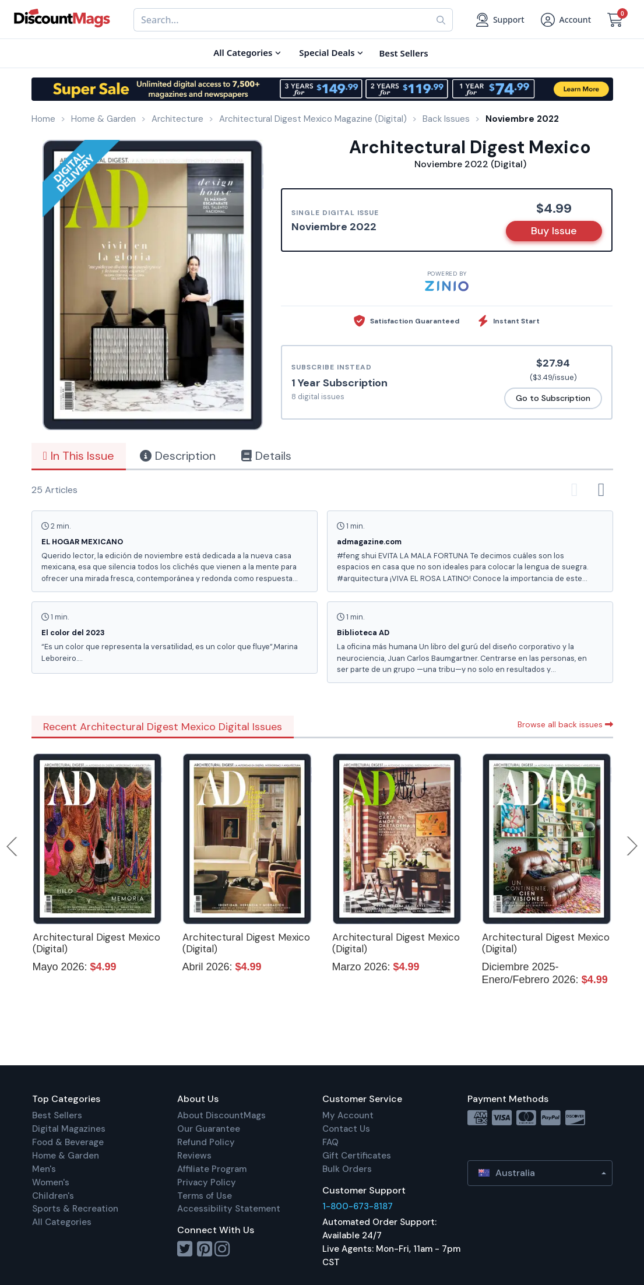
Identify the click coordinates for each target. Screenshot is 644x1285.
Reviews (194, 1155)
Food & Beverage (68, 1142)
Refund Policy (206, 1142)
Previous (13, 846)
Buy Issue (554, 231)
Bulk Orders (347, 1169)
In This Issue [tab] (78, 455)
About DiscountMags (221, 1115)
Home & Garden (65, 1155)
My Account (348, 1115)
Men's (44, 1169)
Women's (50, 1182)
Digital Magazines (68, 1129)
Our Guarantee (208, 1129)
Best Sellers (57, 1115)
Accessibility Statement (228, 1208)
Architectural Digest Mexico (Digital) (96, 943)
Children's (53, 1196)
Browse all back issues (565, 724)
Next (632, 846)
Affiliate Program (212, 1169)
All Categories (62, 1222)
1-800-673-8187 (357, 1206)
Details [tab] (266, 455)
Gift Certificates (356, 1155)
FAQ (330, 1142)
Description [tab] (178, 455)
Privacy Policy (206, 1182)
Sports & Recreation (75, 1208)
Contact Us (346, 1129)
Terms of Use (204, 1196)
